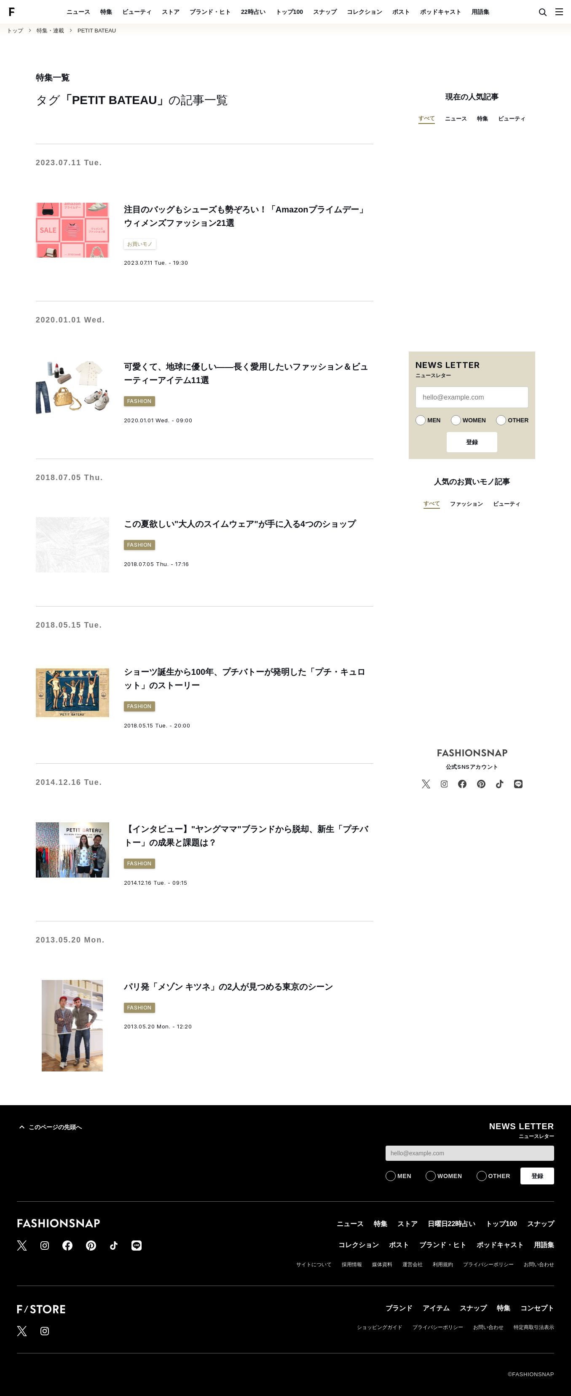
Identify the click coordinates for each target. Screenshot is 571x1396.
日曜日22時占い (452, 1223)
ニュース (78, 12)
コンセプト (537, 1308)
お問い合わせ (539, 1264)
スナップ (325, 12)
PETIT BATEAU (97, 30)
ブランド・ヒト (210, 12)
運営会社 (412, 1264)
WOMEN (474, 420)
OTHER (518, 420)
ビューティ (137, 12)
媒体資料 (382, 1264)
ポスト (401, 12)
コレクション (364, 12)
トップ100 (289, 12)
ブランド (399, 1308)
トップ (15, 30)
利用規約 (443, 1264)
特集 (106, 12)
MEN (433, 420)
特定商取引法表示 (534, 1327)
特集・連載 (50, 30)
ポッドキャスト (440, 12)
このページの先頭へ (49, 1127)
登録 (472, 442)
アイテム (436, 1308)
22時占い (253, 12)
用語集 (480, 12)
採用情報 (352, 1264)
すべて (426, 118)
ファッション (466, 504)
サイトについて (314, 1264)
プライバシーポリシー (488, 1264)
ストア (171, 12)
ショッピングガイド (379, 1327)
